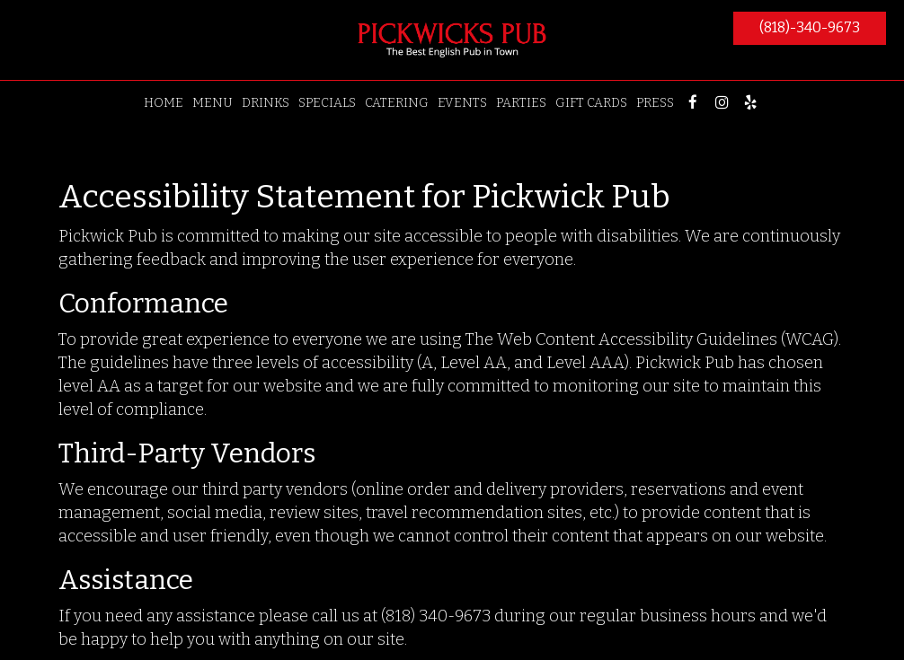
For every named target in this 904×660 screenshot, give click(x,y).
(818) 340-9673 (436, 616)
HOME (163, 102)
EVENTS (462, 102)
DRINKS (265, 102)
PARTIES (521, 102)
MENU (212, 102)
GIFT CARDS (591, 102)
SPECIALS (327, 102)
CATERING (397, 102)
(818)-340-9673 (809, 27)
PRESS (655, 102)
